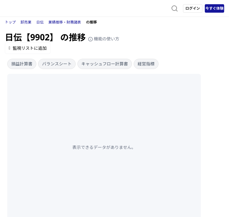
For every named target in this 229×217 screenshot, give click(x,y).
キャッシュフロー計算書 (104, 64)
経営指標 (146, 64)
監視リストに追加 (28, 48)
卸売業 (26, 22)
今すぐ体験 (214, 8)
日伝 (40, 22)
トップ (10, 22)
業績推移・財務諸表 (64, 22)
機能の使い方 (103, 39)
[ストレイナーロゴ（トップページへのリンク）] (29, 8)
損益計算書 (21, 64)
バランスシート (57, 64)
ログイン (192, 8)
